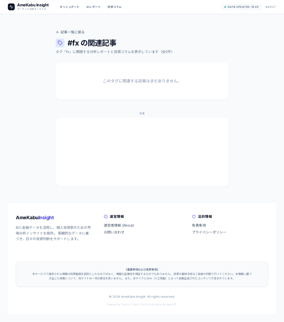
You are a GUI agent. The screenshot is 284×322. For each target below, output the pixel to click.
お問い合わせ (114, 232)
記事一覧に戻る (70, 32)
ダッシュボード (70, 7)
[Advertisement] (142, 151)
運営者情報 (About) (119, 225)
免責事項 (199, 225)
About (270, 6)
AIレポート (93, 7)
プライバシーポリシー (209, 232)
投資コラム (115, 7)
